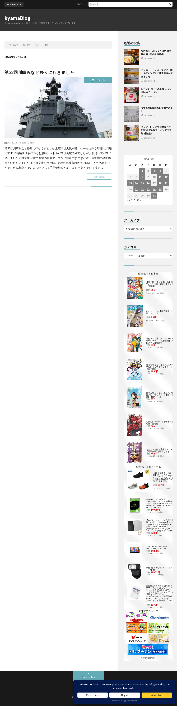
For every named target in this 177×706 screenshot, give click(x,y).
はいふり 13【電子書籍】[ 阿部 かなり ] (160, 312)
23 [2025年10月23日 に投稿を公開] (148, 189)
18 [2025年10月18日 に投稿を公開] (160, 183)
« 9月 (130, 199)
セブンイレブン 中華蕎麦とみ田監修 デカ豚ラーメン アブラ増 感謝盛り (156, 130)
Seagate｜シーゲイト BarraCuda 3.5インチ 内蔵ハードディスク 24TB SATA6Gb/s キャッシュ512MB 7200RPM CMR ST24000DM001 (160, 503)
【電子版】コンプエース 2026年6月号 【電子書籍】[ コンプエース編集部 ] (161, 284)
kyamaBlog (17, 18)
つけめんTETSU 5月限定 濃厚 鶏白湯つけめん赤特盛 (102, 4)
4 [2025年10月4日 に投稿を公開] (160, 170)
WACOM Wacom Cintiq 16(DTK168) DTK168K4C (157, 547)
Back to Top (88, 676)
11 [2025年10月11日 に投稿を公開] (160, 176)
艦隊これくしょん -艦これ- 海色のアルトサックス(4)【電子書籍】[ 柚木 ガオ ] (160, 394)
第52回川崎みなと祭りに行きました (39, 72)
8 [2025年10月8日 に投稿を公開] (142, 176)
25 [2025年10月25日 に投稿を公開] (160, 189)
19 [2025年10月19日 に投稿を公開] (166, 183)
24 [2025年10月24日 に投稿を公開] (154, 189)
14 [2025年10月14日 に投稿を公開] (136, 183)
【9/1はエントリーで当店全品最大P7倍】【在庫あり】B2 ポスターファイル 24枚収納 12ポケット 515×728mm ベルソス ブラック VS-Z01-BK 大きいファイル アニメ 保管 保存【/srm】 (160, 525)
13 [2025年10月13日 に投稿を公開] (130, 183)
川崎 (24, 143)
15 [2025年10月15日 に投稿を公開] (142, 183)
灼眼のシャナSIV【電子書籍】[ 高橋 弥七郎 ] (160, 422)
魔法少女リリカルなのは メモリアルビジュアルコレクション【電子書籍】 (160, 367)
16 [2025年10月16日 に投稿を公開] (148, 183)
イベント (100, 80)
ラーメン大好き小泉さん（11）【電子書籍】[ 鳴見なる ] (160, 450)
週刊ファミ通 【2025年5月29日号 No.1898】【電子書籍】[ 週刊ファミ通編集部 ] (160, 340)
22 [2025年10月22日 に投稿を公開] (142, 189)
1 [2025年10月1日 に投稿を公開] (142, 170)
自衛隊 (31, 143)
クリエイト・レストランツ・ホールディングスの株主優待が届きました (157, 73)
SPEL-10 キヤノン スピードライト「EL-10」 (160, 569)
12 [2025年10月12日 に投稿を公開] (166, 176)
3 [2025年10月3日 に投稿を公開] (154, 170)
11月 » (137, 199)
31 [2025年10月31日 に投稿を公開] (154, 195)
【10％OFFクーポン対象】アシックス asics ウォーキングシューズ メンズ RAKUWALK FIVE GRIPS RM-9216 (164, 477)
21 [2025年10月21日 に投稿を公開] (136, 189)
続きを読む (99, 176)
